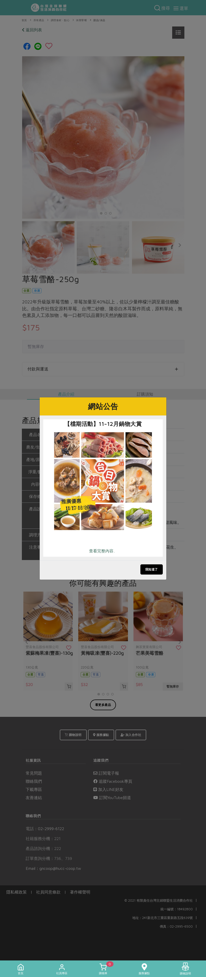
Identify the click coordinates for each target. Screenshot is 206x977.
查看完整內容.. (102, 551)
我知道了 (151, 569)
